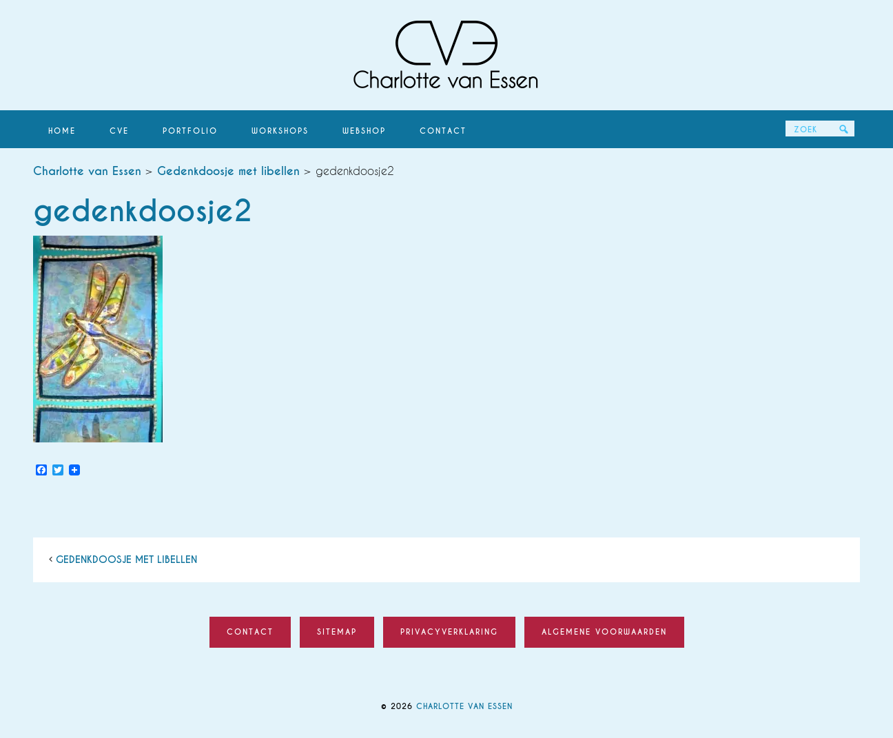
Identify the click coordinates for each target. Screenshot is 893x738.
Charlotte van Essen (446, 55)
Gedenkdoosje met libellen (126, 559)
